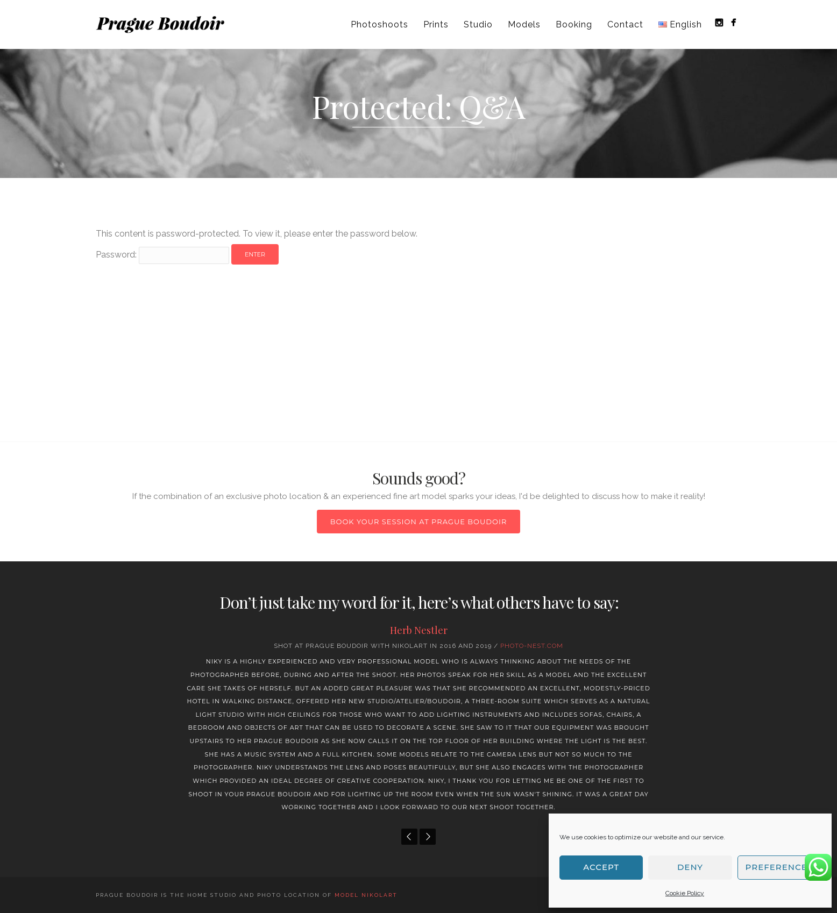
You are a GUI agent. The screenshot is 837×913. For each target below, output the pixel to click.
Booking (574, 24)
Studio (478, 24)
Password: (162, 254)
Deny (690, 867)
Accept (601, 867)
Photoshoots (379, 24)
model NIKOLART (366, 895)
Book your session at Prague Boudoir (418, 521)
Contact (625, 24)
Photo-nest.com (531, 646)
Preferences (779, 867)
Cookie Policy (684, 893)
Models (524, 24)
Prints (436, 24)
